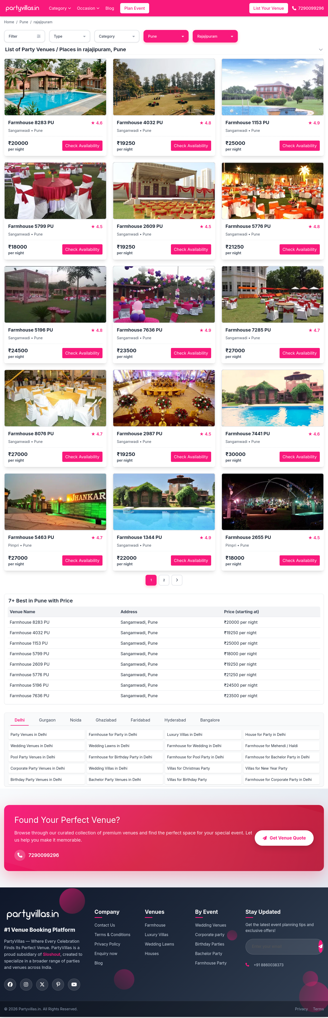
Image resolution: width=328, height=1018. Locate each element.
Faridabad (140, 720)
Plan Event (134, 8)
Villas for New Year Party (266, 769)
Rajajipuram (215, 36)
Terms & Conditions (112, 935)
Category (60, 8)
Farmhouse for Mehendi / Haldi (271, 746)
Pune (23, 22)
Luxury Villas (153, 935)
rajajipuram (43, 22)
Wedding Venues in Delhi (32, 746)
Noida (75, 720)
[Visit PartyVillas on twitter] (43, 985)
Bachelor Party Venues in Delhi (115, 780)
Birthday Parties (203, 944)
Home (9, 22)
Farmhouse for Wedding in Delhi (194, 746)
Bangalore (210, 720)
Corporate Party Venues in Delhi (38, 769)
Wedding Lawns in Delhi (109, 746)
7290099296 (308, 8)
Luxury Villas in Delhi (184, 735)
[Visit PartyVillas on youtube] (77, 985)
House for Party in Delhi (265, 735)
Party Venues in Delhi (29, 735)
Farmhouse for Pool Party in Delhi (195, 757)
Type (70, 36)
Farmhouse (151, 925)
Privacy (301, 1010)
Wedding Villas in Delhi (108, 769)
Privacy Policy (106, 944)
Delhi (20, 720)
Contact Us (104, 925)
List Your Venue (268, 8)
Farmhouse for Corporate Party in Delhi (278, 780)
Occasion (88, 8)
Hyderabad (175, 720)
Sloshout (51, 954)
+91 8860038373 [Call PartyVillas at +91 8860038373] (260, 965)
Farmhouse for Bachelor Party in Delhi (277, 757)
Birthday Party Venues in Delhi (36, 780)
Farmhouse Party (205, 963)
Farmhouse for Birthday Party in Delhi (120, 757)
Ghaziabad (106, 720)
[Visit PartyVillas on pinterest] (60, 985)
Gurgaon (47, 720)
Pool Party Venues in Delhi (33, 757)
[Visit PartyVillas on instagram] (27, 985)
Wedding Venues (204, 925)
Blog (110, 8)
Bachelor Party (202, 953)
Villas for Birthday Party (187, 780)
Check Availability (82, 145)
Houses (148, 953)
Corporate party (204, 935)
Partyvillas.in (30, 1010)
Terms (318, 1010)
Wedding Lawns (156, 944)
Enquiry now (105, 953)
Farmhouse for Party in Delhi (113, 735)
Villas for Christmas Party (188, 769)
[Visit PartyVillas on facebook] (10, 985)
